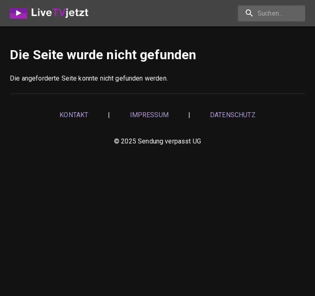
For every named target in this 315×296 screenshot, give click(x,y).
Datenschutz (233, 115)
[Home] (51, 13)
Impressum (149, 115)
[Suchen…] (271, 13)
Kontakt (73, 115)
